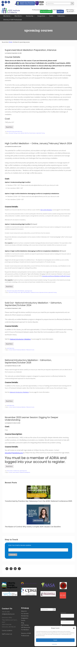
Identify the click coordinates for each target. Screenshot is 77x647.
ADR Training (24, 625)
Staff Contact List (7, 634)
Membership (24, 616)
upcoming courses (18, 131)
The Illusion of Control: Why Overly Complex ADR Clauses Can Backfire (33, 527)
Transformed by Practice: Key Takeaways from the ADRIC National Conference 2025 (38, 501)
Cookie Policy (54, 644)
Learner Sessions (15, 472)
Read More (9, 127)
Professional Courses (35, 292)
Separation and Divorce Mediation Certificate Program (56, 276)
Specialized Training (40, 133)
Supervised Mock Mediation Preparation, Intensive (30, 50)
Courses (18, 133)
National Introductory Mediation (20, 339)
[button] (74, 628)
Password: (63, 619)
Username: (63, 613)
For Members (25, 630)
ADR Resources (25, 627)
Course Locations (7, 630)
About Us (24, 611)
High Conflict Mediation (46, 210)
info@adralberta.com (8, 614)
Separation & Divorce (43, 292)
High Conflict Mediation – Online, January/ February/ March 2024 (38, 143)
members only (16, 470)
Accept (55, 640)
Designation (24, 618)
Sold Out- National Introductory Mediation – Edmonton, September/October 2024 (33, 304)
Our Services (25, 613)
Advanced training (10, 131)
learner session (10, 470)
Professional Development (25, 472)
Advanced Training (13, 133)
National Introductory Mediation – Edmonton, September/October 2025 (28, 361)
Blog (22, 623)
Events (23, 620)
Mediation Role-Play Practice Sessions (28, 133)
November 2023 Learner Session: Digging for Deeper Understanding (31, 418)
